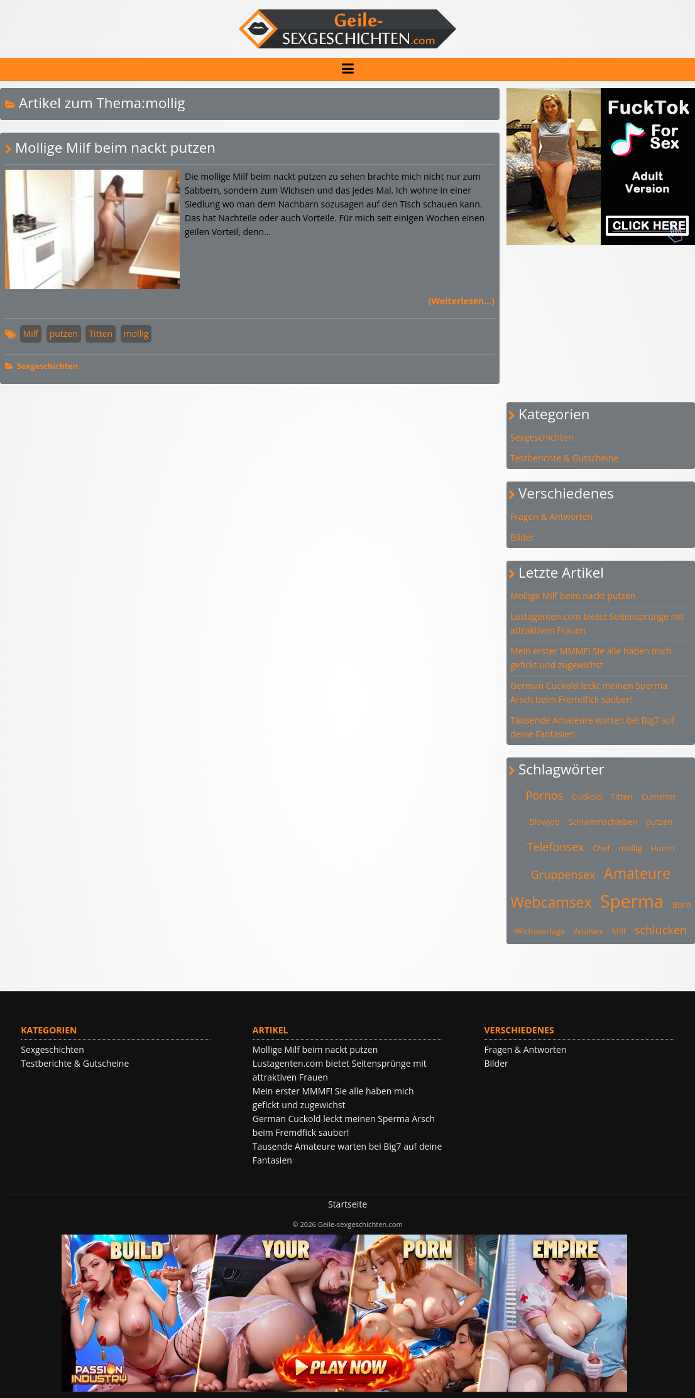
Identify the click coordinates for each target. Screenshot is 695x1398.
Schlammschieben (602, 821)
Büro (681, 904)
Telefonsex (555, 846)
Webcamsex (550, 902)
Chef (601, 848)
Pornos (544, 795)
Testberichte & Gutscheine (564, 458)
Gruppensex (563, 874)
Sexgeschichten (47, 366)
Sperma (632, 901)
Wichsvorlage (540, 931)
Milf (30, 333)
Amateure (637, 873)
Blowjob (544, 821)
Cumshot (658, 796)
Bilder (522, 537)
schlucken (661, 929)
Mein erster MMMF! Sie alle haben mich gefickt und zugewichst (591, 658)
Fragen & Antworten (551, 516)
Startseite (347, 1204)
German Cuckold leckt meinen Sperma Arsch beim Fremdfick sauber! (588, 692)
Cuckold (587, 796)
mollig (136, 333)
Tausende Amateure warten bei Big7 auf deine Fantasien (592, 727)
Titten (100, 333)
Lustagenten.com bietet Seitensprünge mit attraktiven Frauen (597, 623)
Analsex (588, 931)
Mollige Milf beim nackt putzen (115, 147)
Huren (662, 848)
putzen (64, 333)
